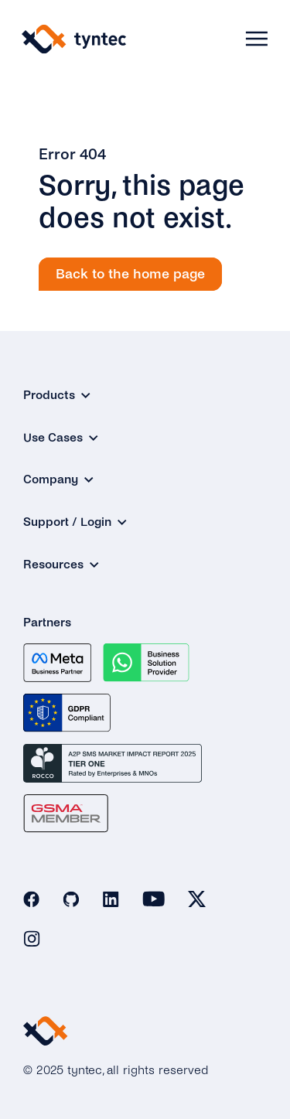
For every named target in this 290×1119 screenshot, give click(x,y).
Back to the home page (130, 274)
